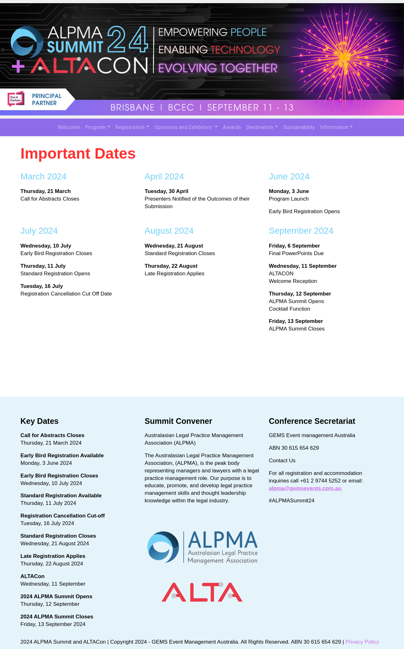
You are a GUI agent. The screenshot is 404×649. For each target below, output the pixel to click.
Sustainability (299, 127)
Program (95, 127)
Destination (259, 127)
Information (334, 127)
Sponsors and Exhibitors (183, 127)
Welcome (69, 127)
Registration (130, 127)
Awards (232, 127)
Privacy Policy (364, 637)
